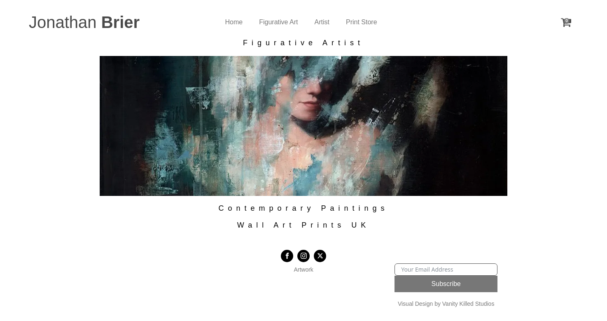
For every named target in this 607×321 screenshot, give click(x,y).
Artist (322, 22)
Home (234, 22)
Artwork (303, 269)
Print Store (361, 22)
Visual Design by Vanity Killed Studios (446, 303)
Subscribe (446, 283)
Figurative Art (278, 22)
